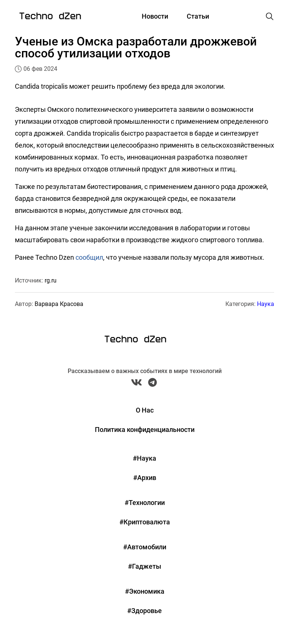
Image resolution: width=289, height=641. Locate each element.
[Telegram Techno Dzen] (152, 384)
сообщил (89, 257)
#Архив (144, 477)
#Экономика (144, 591)
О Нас (145, 410)
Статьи (198, 16)
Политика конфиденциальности (145, 429)
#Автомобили (144, 547)
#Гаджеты (144, 566)
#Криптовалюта (144, 522)
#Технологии (145, 502)
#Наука (144, 458)
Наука (265, 303)
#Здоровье (144, 611)
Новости (155, 16)
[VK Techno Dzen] (136, 384)
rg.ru (51, 280)
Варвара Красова (59, 303)
